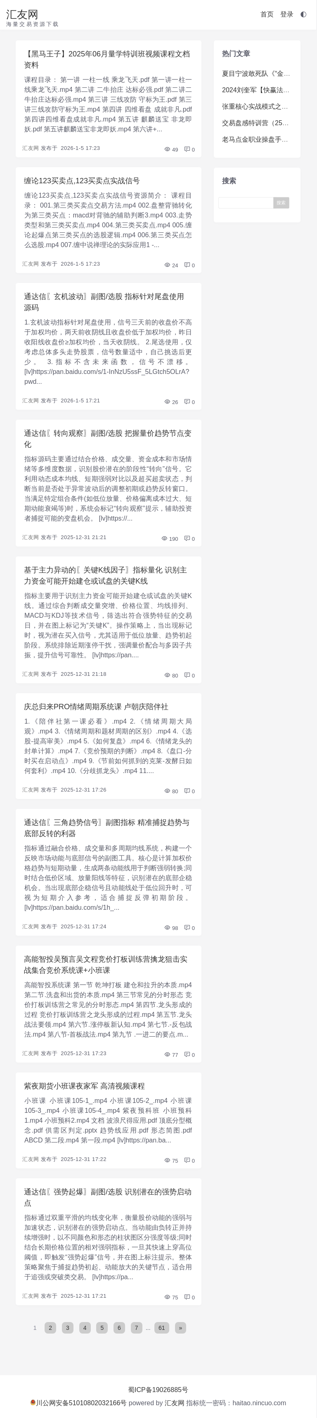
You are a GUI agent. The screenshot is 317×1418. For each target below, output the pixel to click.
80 (171, 676)
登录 (286, 14)
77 (171, 1055)
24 (171, 265)
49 (171, 150)
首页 (267, 14)
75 (171, 1161)
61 (161, 1328)
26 (171, 402)
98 (171, 928)
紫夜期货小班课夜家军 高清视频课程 (84, 1086)
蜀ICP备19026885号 (158, 1389)
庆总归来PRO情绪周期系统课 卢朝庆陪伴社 (96, 707)
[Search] (247, 202)
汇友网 (22, 14)
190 (169, 539)
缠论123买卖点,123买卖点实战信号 (82, 181)
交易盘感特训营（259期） (260, 122)
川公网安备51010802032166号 (78, 1402)
